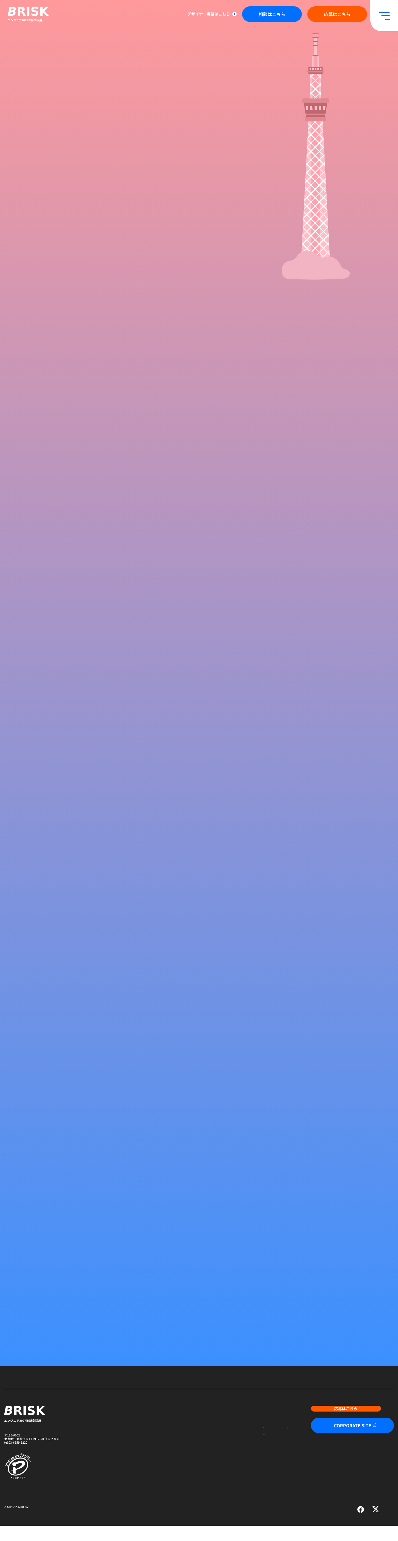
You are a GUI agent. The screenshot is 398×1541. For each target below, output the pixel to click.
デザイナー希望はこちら (208, 14)
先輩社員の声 (212, 1469)
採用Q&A (260, 1458)
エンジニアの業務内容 (269, 1423)
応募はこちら (337, 14)
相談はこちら (272, 14)
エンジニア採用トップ (19, 1393)
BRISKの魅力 (212, 1446)
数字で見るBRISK (266, 1446)
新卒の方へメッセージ (218, 1423)
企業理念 (209, 1458)
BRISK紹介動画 (213, 1435)
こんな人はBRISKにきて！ (272, 1435)
